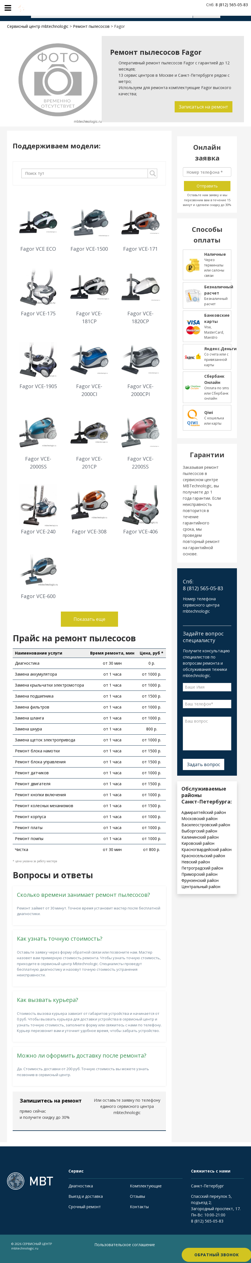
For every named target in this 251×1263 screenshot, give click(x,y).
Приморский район (199, 874)
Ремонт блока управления (40, 761)
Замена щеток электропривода (45, 740)
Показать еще (89, 619)
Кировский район (197, 843)
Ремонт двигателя (32, 783)
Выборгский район (199, 831)
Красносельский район (203, 855)
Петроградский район (202, 868)
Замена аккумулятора (36, 674)
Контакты (139, 1206)
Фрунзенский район (200, 880)
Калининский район (200, 837)
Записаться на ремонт (202, 107)
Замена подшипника (34, 696)
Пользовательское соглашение (124, 1244)
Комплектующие (146, 1186)
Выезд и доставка (85, 1196)
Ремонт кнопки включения (40, 794)
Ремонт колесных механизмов (44, 805)
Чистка (21, 849)
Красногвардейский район (206, 849)
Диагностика (27, 663)
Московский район (199, 818)
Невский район (195, 861)
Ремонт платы (29, 827)
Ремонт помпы (29, 838)
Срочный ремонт (84, 1206)
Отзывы (137, 1196)
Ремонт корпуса (30, 816)
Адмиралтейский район (203, 812)
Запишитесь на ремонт (51, 1100)
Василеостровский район (205, 824)
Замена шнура (28, 729)
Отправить (207, 186)
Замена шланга (29, 718)
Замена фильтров (32, 707)
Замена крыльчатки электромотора (49, 685)
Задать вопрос (203, 764)
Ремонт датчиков (32, 772)
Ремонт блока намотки (37, 750)
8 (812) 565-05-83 (207, 1221)
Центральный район (200, 886)
